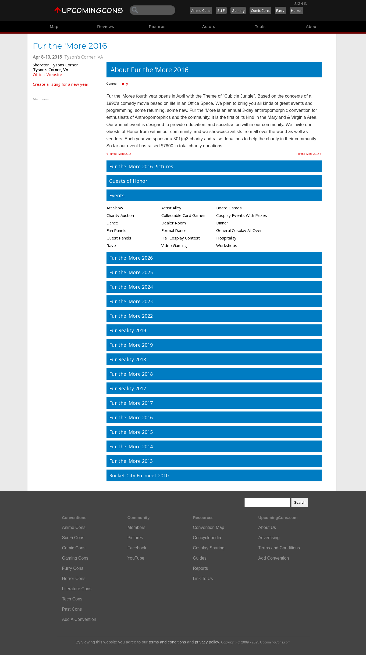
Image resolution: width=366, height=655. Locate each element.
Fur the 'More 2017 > (309, 153)
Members (136, 527)
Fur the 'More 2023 (131, 301)
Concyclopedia (207, 537)
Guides (200, 558)
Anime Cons (201, 10)
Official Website (47, 74)
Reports (200, 568)
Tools (260, 26)
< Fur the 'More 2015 (119, 153)
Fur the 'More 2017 (131, 403)
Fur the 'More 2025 (131, 272)
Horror (296, 10)
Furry (280, 10)
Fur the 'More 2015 (131, 432)
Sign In (300, 4)
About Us (267, 527)
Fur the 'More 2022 (131, 316)
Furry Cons (72, 568)
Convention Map (208, 527)
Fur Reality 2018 (127, 359)
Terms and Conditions (279, 548)
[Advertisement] (66, 135)
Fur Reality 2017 (127, 388)
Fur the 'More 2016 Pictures (141, 166)
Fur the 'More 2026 (131, 258)
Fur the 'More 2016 (131, 417)
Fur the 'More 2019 (131, 345)
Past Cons (72, 609)
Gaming (238, 10)
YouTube (135, 558)
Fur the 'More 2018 (131, 374)
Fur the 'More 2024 (131, 287)
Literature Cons (76, 588)
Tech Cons (72, 599)
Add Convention (273, 558)
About (312, 26)
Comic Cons (260, 10)
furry (123, 83)
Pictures (157, 26)
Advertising (268, 537)
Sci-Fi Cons (73, 537)
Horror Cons (74, 578)
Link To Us (203, 578)
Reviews (105, 26)
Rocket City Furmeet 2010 (139, 475)
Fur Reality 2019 (127, 330)
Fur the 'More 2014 (131, 446)
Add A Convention (79, 619)
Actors (208, 26)
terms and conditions (167, 642)
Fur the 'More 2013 (131, 461)
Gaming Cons (75, 558)
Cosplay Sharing (208, 548)
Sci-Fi (221, 10)
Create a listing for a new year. (61, 84)
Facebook (136, 548)
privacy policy (207, 642)
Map (54, 26)
